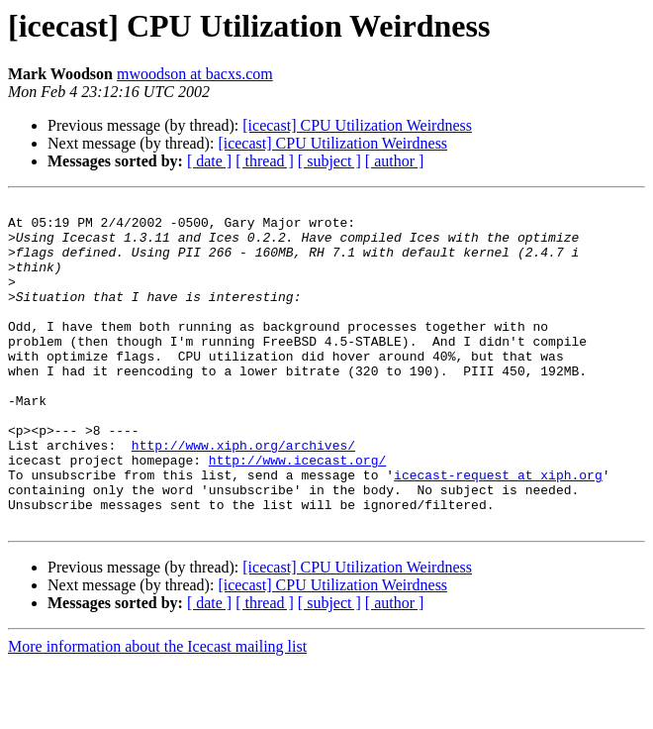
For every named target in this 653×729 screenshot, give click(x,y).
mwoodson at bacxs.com (195, 73)
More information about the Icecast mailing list (157, 711)
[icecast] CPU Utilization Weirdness (357, 125)
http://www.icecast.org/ (297, 513)
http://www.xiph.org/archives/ (243, 495)
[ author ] (394, 161)
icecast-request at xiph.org (498, 531)
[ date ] (209, 161)
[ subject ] (329, 161)
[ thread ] (264, 161)
